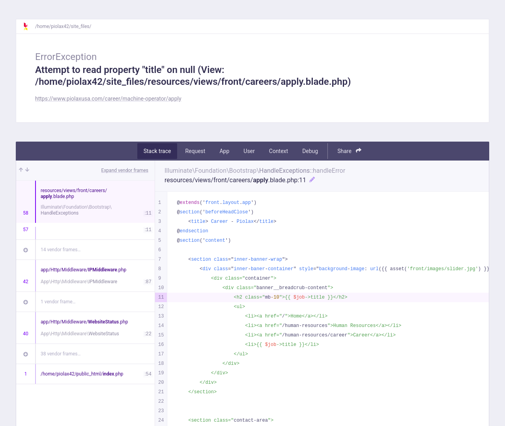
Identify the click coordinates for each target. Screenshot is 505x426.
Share (349, 151)
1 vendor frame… (58, 302)
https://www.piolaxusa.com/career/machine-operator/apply (108, 98)
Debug (310, 151)
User (248, 151)
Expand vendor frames (124, 170)
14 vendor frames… (60, 249)
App (224, 151)
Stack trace (157, 151)
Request (195, 151)
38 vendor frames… (60, 354)
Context (278, 151)
